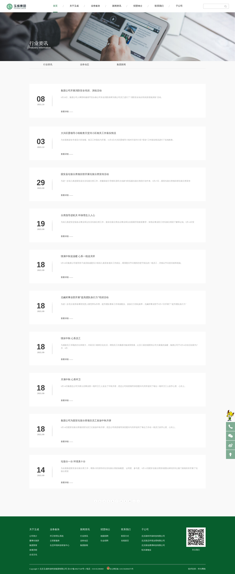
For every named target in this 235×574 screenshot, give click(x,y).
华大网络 (202, 569)
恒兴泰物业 (146, 550)
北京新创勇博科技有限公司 (153, 545)
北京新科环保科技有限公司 (153, 536)
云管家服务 (55, 541)
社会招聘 (104, 541)
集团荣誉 (33, 545)
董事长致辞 (34, 541)
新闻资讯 (116, 6)
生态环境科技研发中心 (59, 545)
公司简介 (33, 536)
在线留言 (125, 541)
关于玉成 (74, 6)
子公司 (179, 6)
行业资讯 (47, 64)
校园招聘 (104, 536)
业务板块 (95, 6)
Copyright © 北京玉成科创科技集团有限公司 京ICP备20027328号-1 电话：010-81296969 (66, 569)
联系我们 (159, 6)
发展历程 (33, 550)
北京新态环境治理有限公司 (153, 541)
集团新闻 (121, 64)
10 (130, 501)
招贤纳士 (137, 6)
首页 (55, 6)
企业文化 (33, 555)
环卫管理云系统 (57, 536)
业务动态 (84, 64)
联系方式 (125, 536)
